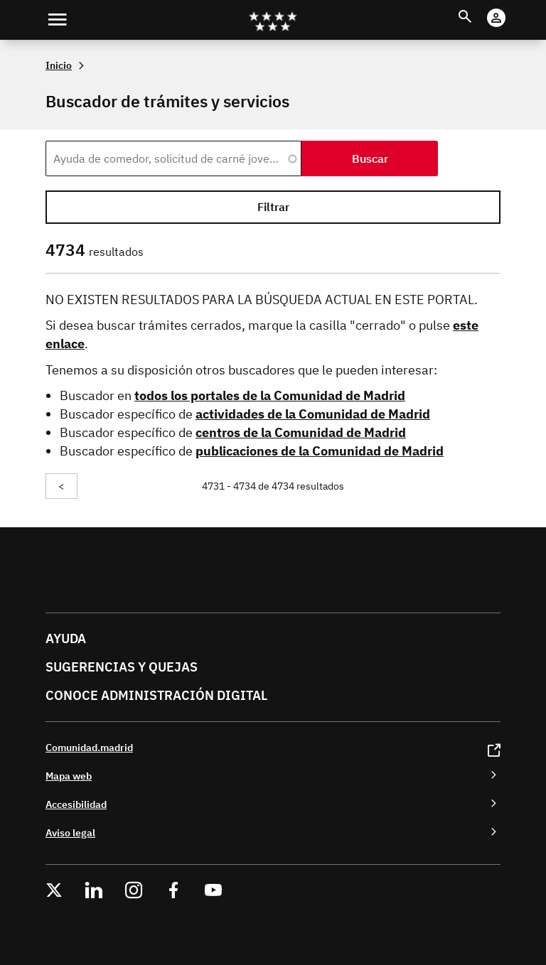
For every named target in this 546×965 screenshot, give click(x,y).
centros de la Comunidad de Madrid (301, 432)
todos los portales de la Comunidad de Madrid (269, 395)
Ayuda (66, 638)
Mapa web (69, 775)
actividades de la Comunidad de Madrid (313, 414)
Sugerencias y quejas (122, 667)
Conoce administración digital (156, 695)
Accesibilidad (76, 804)
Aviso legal (70, 832)
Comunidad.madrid (89, 747)
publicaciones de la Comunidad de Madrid (320, 451)
